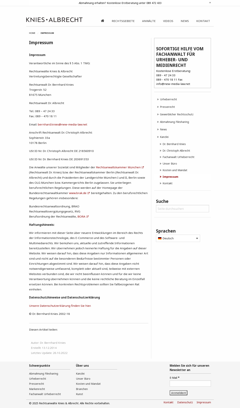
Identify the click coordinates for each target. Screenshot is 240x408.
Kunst (79, 394)
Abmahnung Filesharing (174, 122)
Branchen (82, 389)
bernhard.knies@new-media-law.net (62, 124)
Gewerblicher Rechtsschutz (177, 114)
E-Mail (174, 377)
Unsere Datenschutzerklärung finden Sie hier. (60, 306)
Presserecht (167, 107)
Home (32, 33)
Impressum (170, 176)
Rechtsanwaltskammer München (118, 167)
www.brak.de (77, 193)
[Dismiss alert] (210, 2)
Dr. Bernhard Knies (174, 144)
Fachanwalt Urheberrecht (178, 157)
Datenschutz (185, 402)
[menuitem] (34, 33)
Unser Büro (170, 163)
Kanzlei (164, 137)
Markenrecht (37, 389)
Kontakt (167, 183)
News (163, 129)
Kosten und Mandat (175, 170)
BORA (81, 216)
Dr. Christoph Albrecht (176, 150)
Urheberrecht (168, 99)
